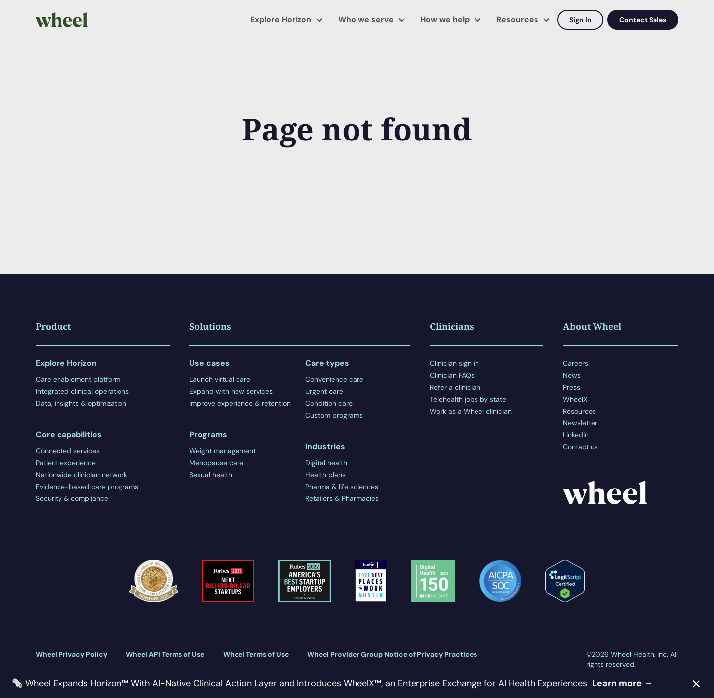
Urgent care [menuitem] (324, 391)
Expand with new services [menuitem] (231, 391)
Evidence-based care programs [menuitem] (87, 486)
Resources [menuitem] (517, 19)
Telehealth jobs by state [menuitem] (468, 399)
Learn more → (622, 683)
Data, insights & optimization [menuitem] (81, 403)
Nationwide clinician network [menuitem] (81, 474)
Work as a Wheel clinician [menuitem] (471, 411)
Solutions (210, 326)
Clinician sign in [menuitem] (454, 363)
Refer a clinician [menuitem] (455, 387)
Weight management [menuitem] (222, 450)
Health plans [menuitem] (325, 474)
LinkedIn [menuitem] (576, 434)
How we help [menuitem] (445, 19)
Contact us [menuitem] (580, 446)
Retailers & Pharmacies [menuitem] (342, 498)
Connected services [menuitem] (68, 450)
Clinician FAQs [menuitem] (452, 375)
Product (53, 326)
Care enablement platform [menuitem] (78, 379)
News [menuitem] (572, 375)
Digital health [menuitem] (326, 462)
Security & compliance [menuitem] (72, 498)
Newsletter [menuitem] (580, 423)
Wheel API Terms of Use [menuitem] (165, 654)
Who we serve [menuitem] (366, 19)
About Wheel (592, 326)
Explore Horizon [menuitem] (280, 19)
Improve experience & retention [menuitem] (240, 403)
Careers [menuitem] (575, 363)
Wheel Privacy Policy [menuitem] (71, 654)
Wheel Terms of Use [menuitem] (256, 654)
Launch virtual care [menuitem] (219, 379)
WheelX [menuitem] (575, 399)
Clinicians (452, 326)
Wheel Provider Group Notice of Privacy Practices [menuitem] (392, 654)
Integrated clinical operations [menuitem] (82, 391)
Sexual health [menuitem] (210, 474)
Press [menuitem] (571, 387)
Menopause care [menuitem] (216, 462)
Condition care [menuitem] (329, 403)
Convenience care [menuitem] (334, 379)
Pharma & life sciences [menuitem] (341, 486)
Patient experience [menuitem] (66, 462)
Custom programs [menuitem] (334, 415)
